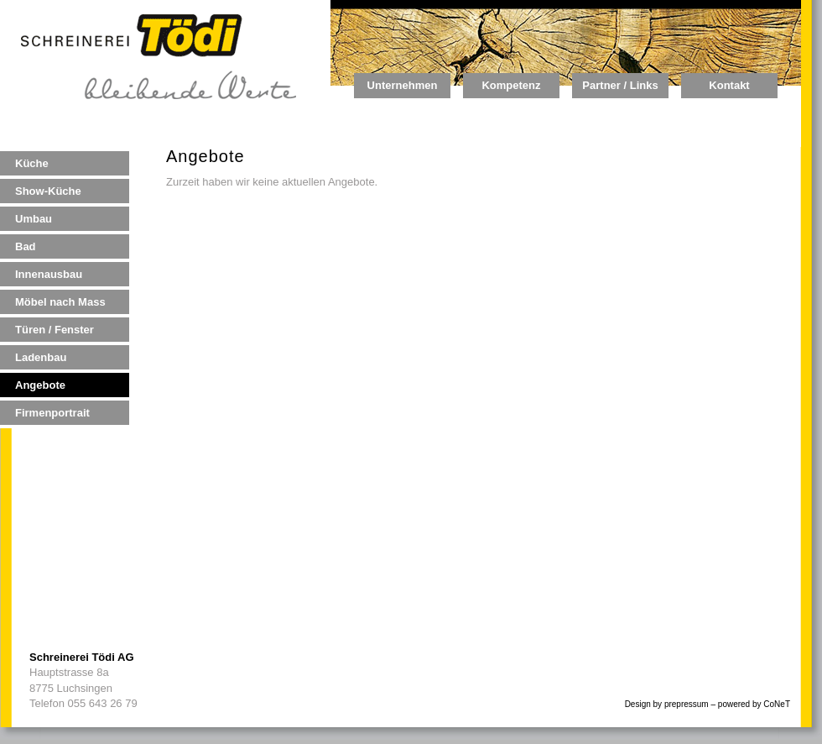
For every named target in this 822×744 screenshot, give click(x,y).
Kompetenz (510, 85)
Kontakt (729, 85)
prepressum (686, 704)
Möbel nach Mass (60, 302)
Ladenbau (40, 357)
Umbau (33, 218)
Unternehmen (402, 85)
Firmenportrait (52, 412)
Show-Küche (48, 191)
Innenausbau (48, 274)
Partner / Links (620, 85)
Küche (32, 163)
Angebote (40, 385)
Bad (25, 246)
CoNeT (776, 704)
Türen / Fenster (54, 329)
